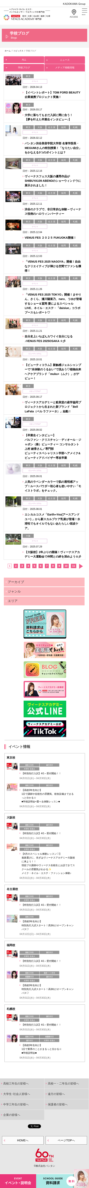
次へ (80, 566)
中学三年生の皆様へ (16, 1104)
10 (66, 566)
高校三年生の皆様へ (16, 1083)
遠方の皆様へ (56, 1094)
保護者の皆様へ (58, 1104)
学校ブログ (24, 66)
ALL (24, 58)
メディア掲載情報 (64, 66)
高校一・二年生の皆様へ (63, 1083)
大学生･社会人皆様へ (16, 1094)
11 (73, 566)
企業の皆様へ (11, 1114)
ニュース (64, 58)
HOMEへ (22, 1140)
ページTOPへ (66, 1140)
